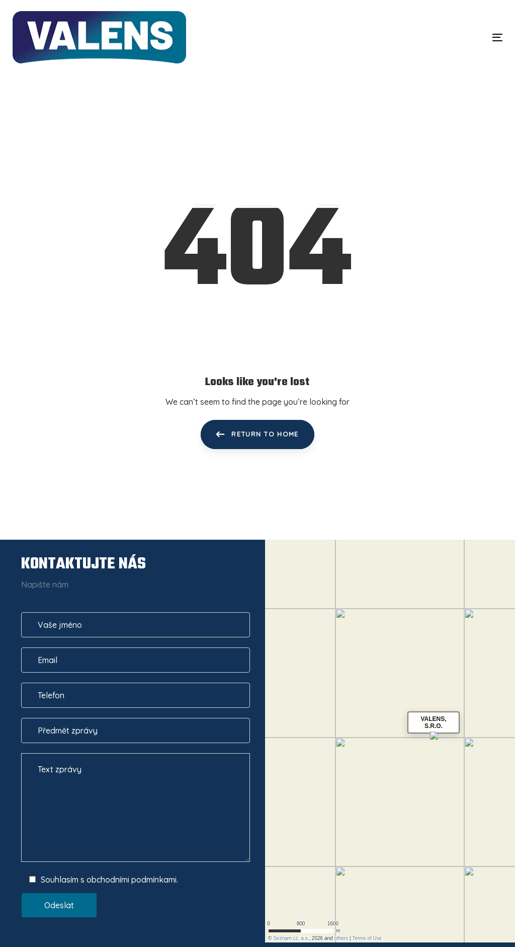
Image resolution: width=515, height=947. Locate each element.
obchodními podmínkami (132, 880)
